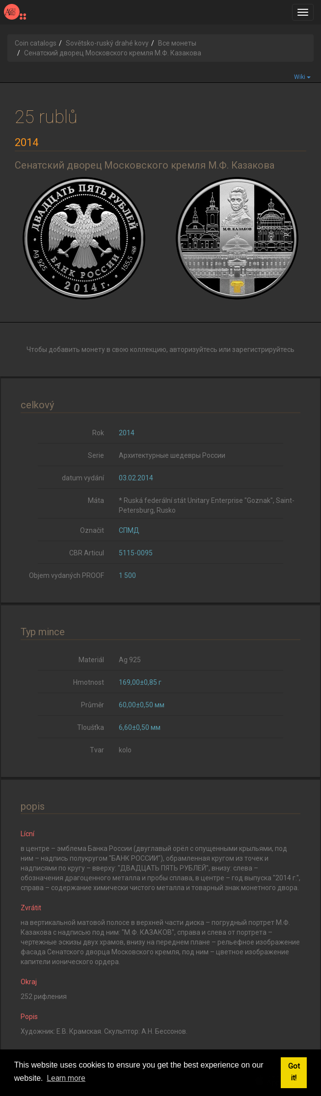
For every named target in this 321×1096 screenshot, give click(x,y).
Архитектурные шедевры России (172, 455)
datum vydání (83, 478)
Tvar (97, 750)
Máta (96, 500)
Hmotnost (88, 682)
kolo (125, 750)
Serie (96, 455)
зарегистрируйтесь (263, 349)
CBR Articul (86, 553)
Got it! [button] (294, 1072)
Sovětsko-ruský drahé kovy (107, 43)
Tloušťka (90, 727)
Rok (98, 433)
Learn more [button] (66, 1078)
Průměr (92, 705)
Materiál (91, 660)
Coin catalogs (35, 43)
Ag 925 (130, 660)
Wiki (302, 77)
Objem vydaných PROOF (66, 575)
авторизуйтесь (193, 349)
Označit (92, 530)
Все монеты (177, 43)
